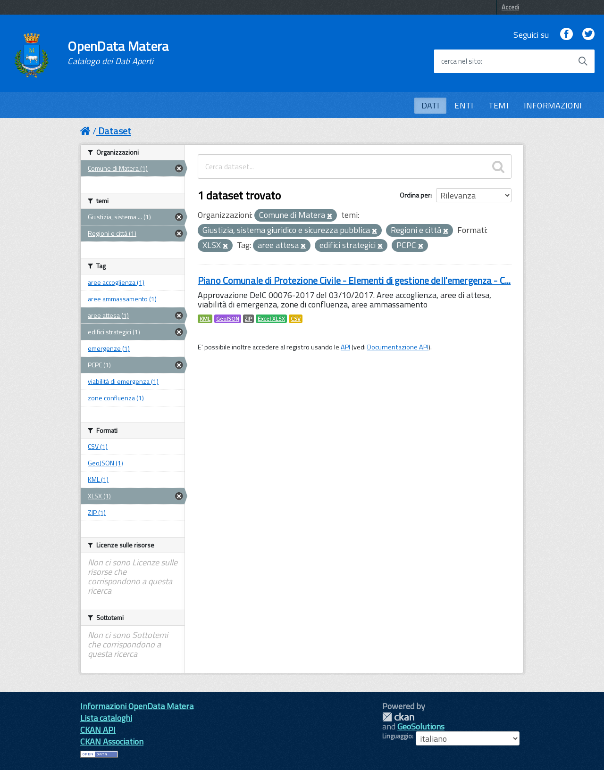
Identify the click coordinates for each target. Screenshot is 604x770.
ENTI (463, 105)
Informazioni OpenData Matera (136, 706)
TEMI (498, 105)
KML (205, 319)
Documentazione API (397, 347)
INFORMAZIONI (553, 105)
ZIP (248, 319)
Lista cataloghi (106, 718)
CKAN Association (111, 741)
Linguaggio (397, 736)
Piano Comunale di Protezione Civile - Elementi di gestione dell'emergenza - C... (354, 280)
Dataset (114, 131)
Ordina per (415, 195)
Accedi (510, 7)
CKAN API (98, 729)
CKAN (398, 717)
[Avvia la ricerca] (583, 61)
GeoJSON (227, 319)
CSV (296, 319)
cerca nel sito (461, 61)
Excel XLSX (271, 319)
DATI (430, 105)
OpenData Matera (117, 53)
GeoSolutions (421, 726)
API (345, 347)
